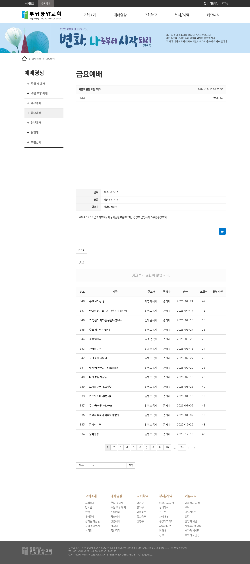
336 (82, 415)
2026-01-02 (185, 415)
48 (203, 424)
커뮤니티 (213, 15)
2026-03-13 (185, 348)
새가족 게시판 (192, 530)
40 (203, 386)
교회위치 (89, 530)
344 (82, 339)
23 (203, 329)
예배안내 (89, 516)
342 (82, 358)
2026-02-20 (185, 367)
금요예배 (50, 59)
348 (82, 301)
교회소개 (89, 15)
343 (82, 348)
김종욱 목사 (151, 339)
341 (82, 367)
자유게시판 (191, 512)
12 (203, 310)
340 (82, 377)
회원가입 (214, 3)
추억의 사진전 (192, 535)
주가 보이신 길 (96, 301)
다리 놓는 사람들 (98, 377)
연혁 (87, 512)
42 (203, 301)
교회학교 (150, 15)
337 (82, 405)
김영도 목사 (151, 310)
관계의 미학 (95, 424)
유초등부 (141, 512)
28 (203, 367)
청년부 (140, 521)
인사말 (88, 507)
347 (82, 310)
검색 (131, 465)
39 (203, 396)
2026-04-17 (185, 310)
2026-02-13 (185, 377)
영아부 (140, 502)
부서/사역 (182, 15)
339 (82, 386)
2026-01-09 (185, 405)
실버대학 (164, 507)
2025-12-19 (185, 434)
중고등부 (141, 516)
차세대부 (164, 516)
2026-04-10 (185, 320)
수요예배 (36, 103)
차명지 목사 (151, 301)
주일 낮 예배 (38, 84)
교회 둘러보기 (92, 526)
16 (203, 320)
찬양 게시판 (191, 521)
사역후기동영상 (193, 526)
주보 (187, 507)
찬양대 (34, 132)
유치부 (140, 507)
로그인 (225, 3)
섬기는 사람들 (92, 521)
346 (82, 320)
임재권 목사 (151, 320)
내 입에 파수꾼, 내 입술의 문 (104, 367)
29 (203, 358)
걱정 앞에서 (95, 339)
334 (82, 434)
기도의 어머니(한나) (100, 396)
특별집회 (36, 142)
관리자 (166, 301)
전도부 (162, 512)
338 (82, 396)
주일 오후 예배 (39, 93)
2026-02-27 (185, 358)
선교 (161, 535)
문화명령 (94, 434)
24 (203, 348)
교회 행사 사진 (192, 502)
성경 (187, 516)
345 (82, 329)
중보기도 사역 (166, 502)
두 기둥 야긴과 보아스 (100, 405)
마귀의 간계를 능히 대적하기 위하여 (108, 310)
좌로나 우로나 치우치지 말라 (104, 415)
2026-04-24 (185, 301)
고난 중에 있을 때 (98, 358)
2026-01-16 (185, 396)
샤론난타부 (165, 526)
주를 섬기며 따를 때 (99, 329)
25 (203, 339)
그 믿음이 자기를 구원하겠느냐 (105, 320)
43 (203, 434)
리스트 (81, 250)
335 (82, 424)
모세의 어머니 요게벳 (100, 386)
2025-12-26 (185, 424)
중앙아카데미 (166, 521)
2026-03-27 (185, 329)
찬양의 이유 (95, 348)
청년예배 (36, 123)
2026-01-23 (185, 386)
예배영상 (120, 15)
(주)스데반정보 (144, 554)
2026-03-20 (185, 339)
